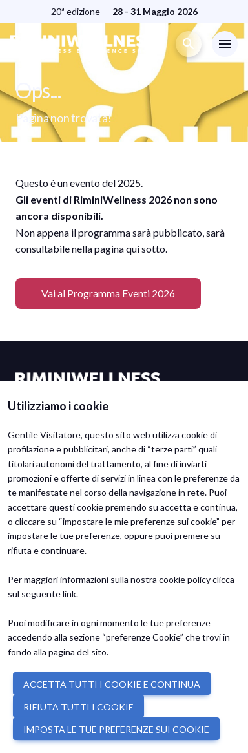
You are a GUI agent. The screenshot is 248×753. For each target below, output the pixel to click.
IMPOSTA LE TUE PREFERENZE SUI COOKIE (116, 729)
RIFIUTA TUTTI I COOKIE (78, 706)
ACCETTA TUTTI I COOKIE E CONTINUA (111, 684)
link (69, 593)
